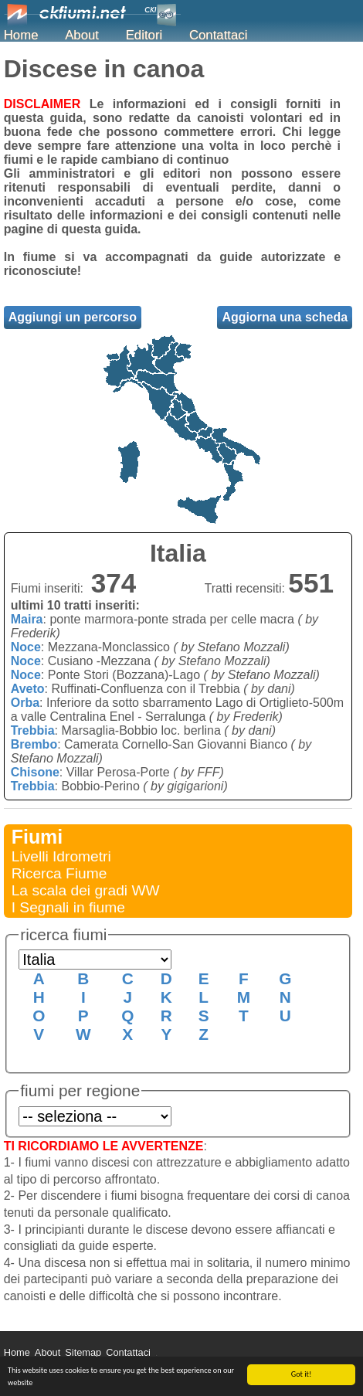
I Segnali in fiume (68, 907)
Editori (144, 35)
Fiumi (37, 836)
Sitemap (83, 1352)
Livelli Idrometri (61, 856)
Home (21, 35)
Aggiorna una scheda (285, 317)
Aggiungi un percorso (72, 317)
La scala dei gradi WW (86, 890)
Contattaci (218, 35)
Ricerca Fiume (59, 873)
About (82, 35)
